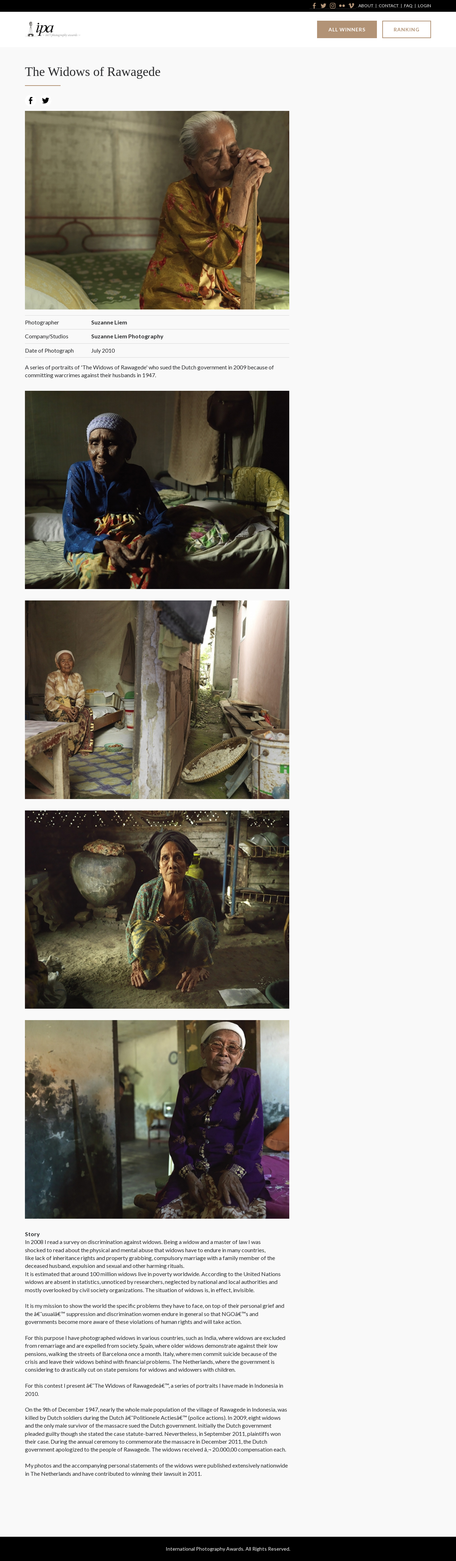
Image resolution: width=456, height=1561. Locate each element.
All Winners (347, 29)
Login (424, 6)
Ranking (407, 29)
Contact (389, 6)
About (365, 6)
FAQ (408, 6)
